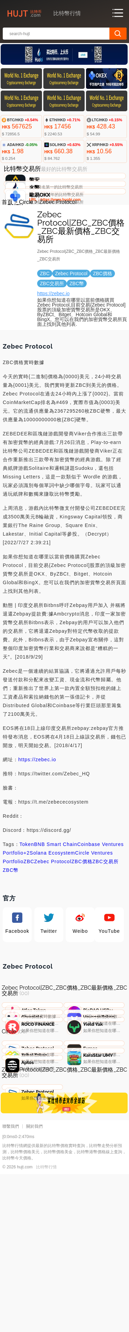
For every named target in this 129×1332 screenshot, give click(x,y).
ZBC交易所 (106, 912)
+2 (26, 904)
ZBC (28, 912)
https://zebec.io (53, 344)
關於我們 (34, 1284)
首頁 (7, 253)
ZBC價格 (82, 912)
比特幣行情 (46, 1324)
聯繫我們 (10, 1284)
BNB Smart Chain (55, 895)
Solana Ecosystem (52, 904)
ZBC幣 (11, 921)
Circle (26, 253)
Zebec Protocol (52, 912)
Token (27, 895)
